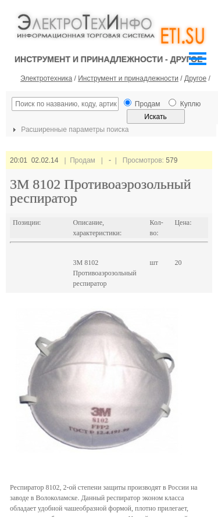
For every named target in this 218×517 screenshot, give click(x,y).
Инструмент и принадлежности (128, 78)
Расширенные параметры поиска (69, 129)
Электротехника (46, 78)
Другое (195, 78)
